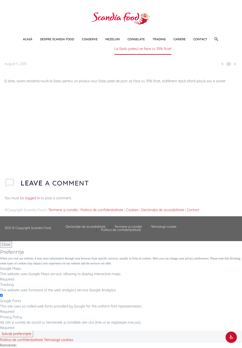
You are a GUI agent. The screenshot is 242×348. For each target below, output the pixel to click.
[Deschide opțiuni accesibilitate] (231, 337)
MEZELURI (112, 39)
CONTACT (200, 39)
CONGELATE (136, 39)
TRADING (159, 39)
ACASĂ (27, 39)
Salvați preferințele (16, 334)
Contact (193, 210)
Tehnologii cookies (58, 340)
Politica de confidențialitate (102, 210)
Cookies (132, 210)
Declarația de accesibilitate (162, 210)
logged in (32, 198)
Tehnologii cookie (164, 226)
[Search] (216, 39)
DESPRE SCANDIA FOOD (57, 39)
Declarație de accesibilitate (85, 226)
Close (6, 244)
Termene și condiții (63, 210)
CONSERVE (90, 39)
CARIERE (179, 39)
